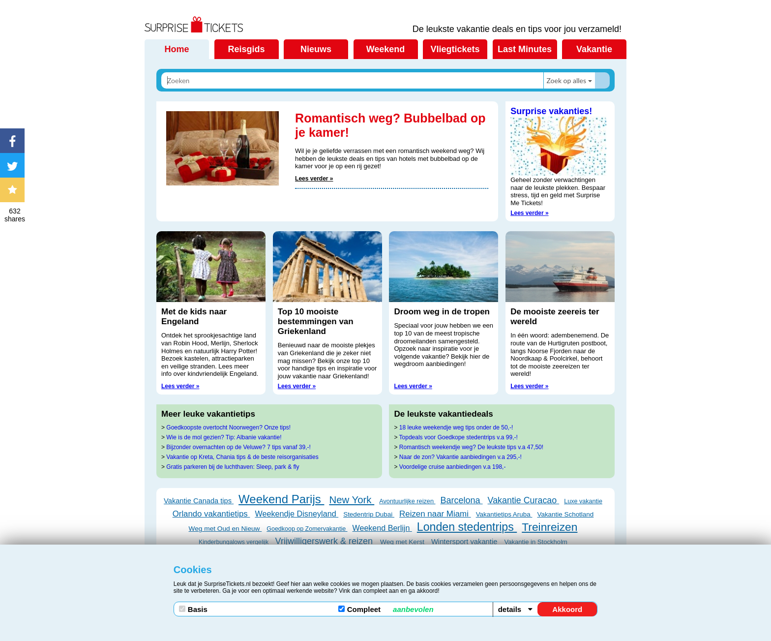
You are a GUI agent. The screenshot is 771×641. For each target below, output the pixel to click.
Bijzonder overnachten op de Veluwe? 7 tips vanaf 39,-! (238, 447)
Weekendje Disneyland (296, 513)
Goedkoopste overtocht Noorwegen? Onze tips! (228, 427)
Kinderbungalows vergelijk (234, 542)
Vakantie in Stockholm (535, 542)
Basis (193, 609)
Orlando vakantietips (211, 514)
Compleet (386, 609)
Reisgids (246, 49)
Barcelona (462, 500)
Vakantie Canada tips (199, 501)
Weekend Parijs (281, 499)
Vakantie (594, 49)
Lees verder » (314, 178)
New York (351, 499)
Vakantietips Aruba (504, 514)
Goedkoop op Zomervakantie (307, 528)
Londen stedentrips (467, 526)
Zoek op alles (566, 80)
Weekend (385, 49)
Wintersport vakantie (465, 542)
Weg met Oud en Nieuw (225, 528)
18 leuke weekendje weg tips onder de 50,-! (456, 427)
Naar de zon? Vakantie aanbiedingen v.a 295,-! (460, 457)
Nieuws (315, 49)
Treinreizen (549, 526)
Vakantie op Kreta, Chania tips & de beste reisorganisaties (242, 457)
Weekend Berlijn (382, 527)
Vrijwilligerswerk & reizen (325, 541)
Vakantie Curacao (524, 500)
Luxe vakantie (583, 501)
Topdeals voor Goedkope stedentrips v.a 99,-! (458, 437)
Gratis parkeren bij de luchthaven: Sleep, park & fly (232, 466)
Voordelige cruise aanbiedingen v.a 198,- (452, 466)
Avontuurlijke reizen (407, 501)
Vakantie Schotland (565, 514)
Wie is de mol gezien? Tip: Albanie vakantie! (223, 437)
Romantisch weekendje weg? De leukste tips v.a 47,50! (471, 447)
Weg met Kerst (403, 542)
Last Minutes (525, 49)
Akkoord (567, 609)
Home (176, 49)
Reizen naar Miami (435, 514)
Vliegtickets (454, 49)
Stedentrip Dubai (368, 514)
